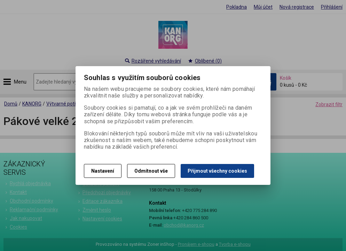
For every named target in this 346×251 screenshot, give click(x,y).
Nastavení (102, 171)
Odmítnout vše (151, 171)
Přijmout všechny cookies (217, 171)
